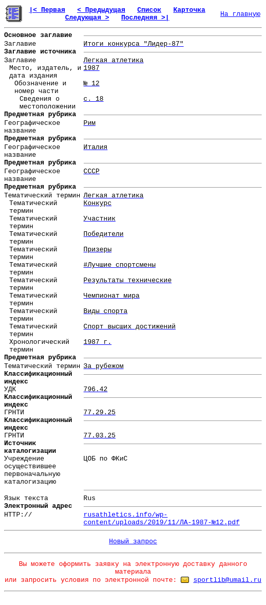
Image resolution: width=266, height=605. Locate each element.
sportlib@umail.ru (227, 580)
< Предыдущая (101, 10)
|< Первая (47, 10)
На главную (240, 14)
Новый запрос (133, 541)
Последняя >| (145, 18)
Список (149, 10)
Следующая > (87, 18)
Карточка (189, 10)
